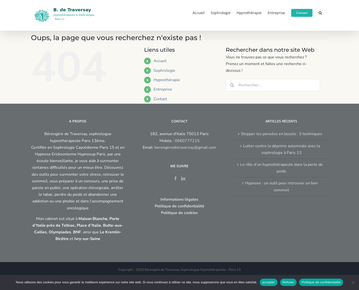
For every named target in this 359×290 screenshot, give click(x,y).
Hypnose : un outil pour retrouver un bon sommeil (281, 186)
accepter (268, 282)
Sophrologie (164, 70)
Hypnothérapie (167, 80)
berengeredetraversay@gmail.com (185, 147)
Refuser (288, 282)
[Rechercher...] (273, 85)
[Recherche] (232, 85)
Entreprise (163, 89)
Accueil (160, 61)
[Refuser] (352, 282)
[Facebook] (176, 178)
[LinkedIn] (183, 178)
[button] (320, 12)
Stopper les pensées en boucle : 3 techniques (281, 134)
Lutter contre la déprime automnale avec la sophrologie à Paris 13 (281, 149)
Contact (160, 99)
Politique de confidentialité (321, 282)
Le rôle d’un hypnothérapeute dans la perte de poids (281, 168)
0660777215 (187, 141)
